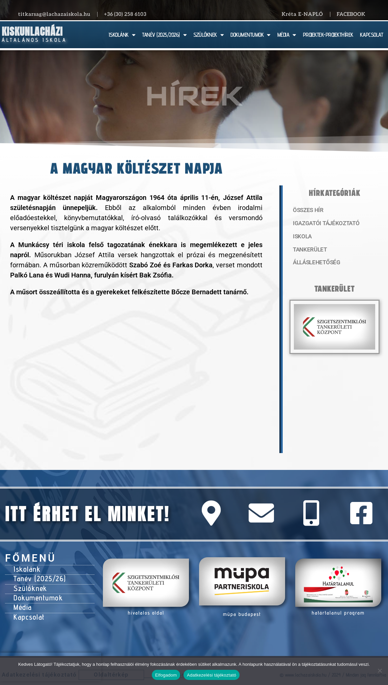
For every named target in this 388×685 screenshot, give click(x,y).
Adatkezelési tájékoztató (211, 675)
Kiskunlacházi (32, 31)
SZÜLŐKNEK (208, 35)
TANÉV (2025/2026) (164, 35)
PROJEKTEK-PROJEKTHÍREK (328, 34)
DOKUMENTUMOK (250, 35)
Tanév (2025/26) (37, 577)
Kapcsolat (27, 610)
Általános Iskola (34, 40)
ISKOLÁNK (122, 35)
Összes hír (307, 211)
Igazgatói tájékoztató (323, 224)
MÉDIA (286, 35)
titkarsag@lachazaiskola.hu (54, 14)
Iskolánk (25, 568)
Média (22, 602)
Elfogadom (166, 675)
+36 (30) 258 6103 (125, 14)
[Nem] (379, 670)
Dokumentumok (35, 594)
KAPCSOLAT (371, 34)
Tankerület (308, 251)
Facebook (351, 14)
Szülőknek (29, 585)
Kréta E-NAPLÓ (302, 14)
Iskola (301, 238)
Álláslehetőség (314, 265)
